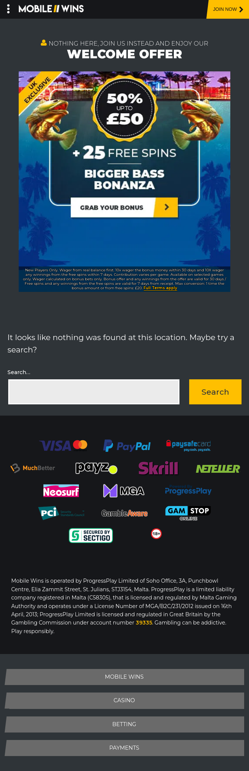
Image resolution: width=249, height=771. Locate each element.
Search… (18, 372)
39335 (144, 622)
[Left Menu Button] (8, 7)
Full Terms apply (160, 288)
